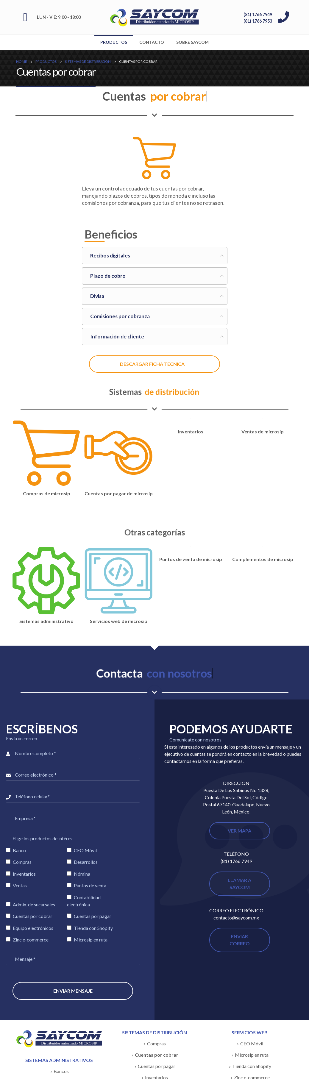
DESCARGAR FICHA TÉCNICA (152, 364)
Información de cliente (117, 336)
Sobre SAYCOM (192, 42)
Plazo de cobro (108, 276)
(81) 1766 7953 (258, 21)
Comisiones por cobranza (120, 316)
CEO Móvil (251, 1043)
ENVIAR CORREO (240, 939)
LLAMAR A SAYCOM (239, 883)
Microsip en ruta (252, 1055)
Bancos (61, 1071)
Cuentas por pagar (156, 1066)
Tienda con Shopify (251, 1066)
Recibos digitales (110, 255)
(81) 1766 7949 (258, 14)
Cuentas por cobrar (156, 1055)
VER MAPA (239, 830)
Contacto (151, 42)
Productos (113, 42)
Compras (156, 1043)
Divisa (97, 296)
